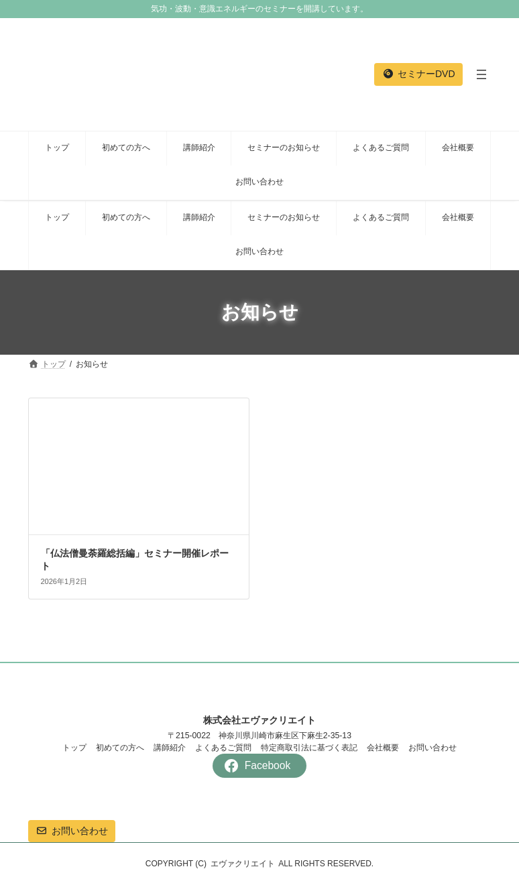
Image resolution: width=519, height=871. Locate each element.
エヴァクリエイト (243, 863)
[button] (418, 74)
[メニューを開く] (481, 74)
